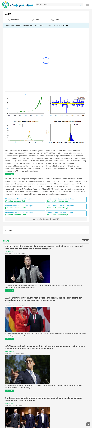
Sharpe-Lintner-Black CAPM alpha (25, 200)
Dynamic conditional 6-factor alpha (66, 213)
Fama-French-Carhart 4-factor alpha (25, 207)
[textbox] (59, 4)
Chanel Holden (9, 303)
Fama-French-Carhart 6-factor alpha (25, 213)
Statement (13, 20)
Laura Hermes (9, 403)
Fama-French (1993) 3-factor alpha (66, 200)
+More (85, 241)
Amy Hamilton (9, 251)
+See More (9, 174)
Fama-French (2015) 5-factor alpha (66, 207)
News (56, 20)
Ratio (35, 20)
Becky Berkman (9, 351)
